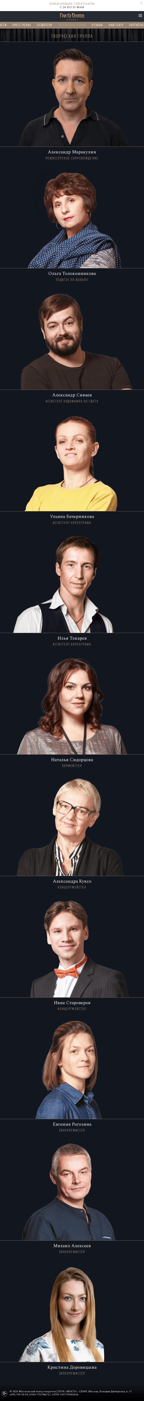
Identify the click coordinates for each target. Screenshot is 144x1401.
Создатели (44, 25)
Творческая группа (72, 25)
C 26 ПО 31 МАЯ (71, 5)
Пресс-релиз (22, 25)
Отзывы (97, 25)
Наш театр (116, 25)
